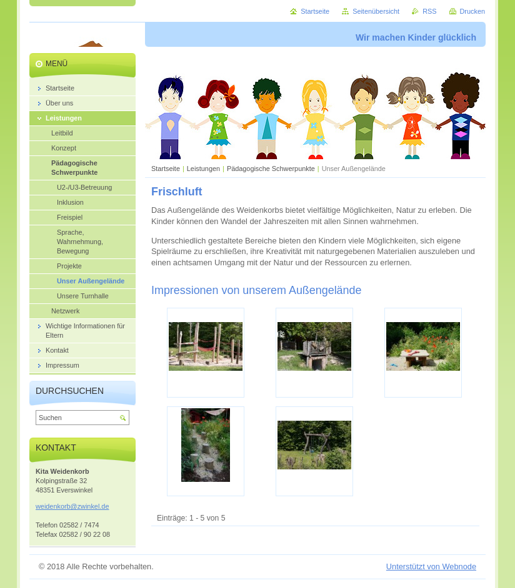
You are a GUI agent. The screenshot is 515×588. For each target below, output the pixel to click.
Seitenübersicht (375, 11)
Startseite (165, 168)
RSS (429, 11)
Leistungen (203, 168)
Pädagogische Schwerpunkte (271, 168)
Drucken (473, 11)
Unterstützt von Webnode (431, 566)
